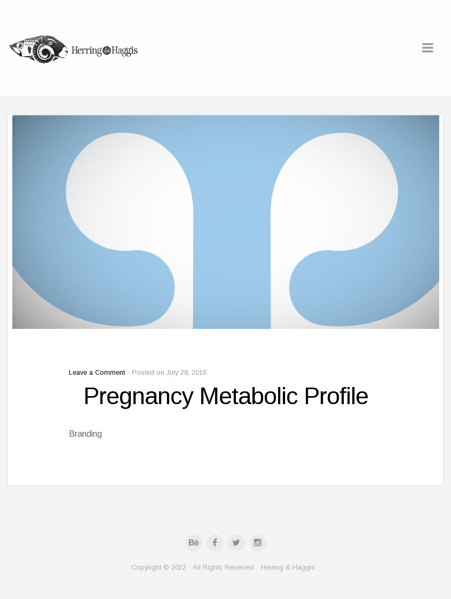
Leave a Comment (97, 372)
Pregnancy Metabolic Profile (225, 395)
